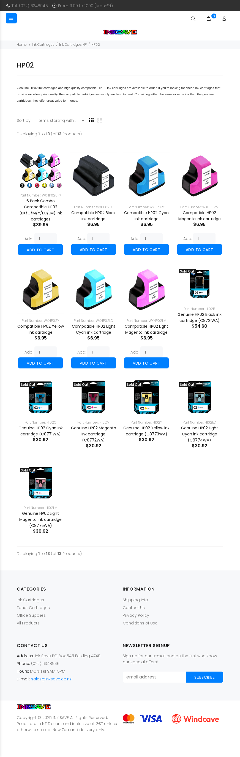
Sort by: (24, 120)
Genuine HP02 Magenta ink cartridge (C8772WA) (93, 434)
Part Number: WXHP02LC (93, 320)
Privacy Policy (136, 615)
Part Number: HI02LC (199, 422)
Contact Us (134, 607)
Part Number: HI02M (93, 422)
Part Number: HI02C (40, 422)
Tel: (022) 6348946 (30, 6)
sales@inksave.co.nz (51, 679)
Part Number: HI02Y (146, 422)
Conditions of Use (140, 623)
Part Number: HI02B (199, 308)
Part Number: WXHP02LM (146, 320)
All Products (28, 623)
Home (22, 44)
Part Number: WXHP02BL (93, 207)
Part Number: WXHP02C (146, 207)
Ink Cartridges (43, 44)
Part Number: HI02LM (40, 507)
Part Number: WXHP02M (199, 207)
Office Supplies (31, 615)
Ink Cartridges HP (73, 44)
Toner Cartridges (33, 607)
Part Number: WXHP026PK (40, 195)
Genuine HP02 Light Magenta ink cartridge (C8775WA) (40, 519)
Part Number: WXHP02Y (40, 320)
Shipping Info (135, 600)
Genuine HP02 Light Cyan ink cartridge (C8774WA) (199, 434)
